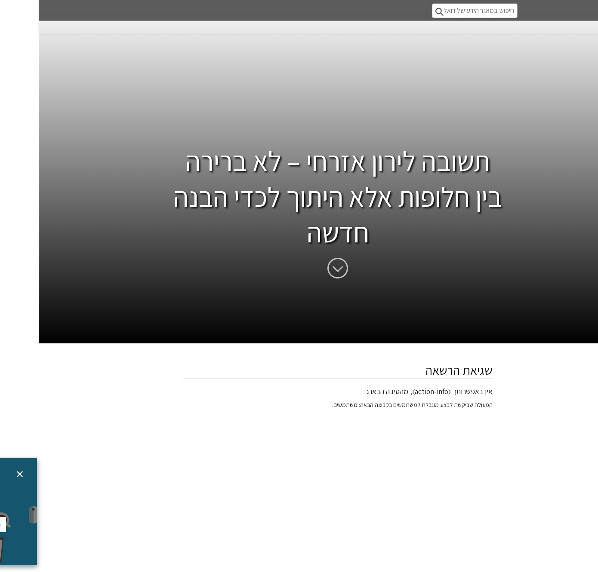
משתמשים (307, 405)
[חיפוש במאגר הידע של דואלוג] (436, 10)
